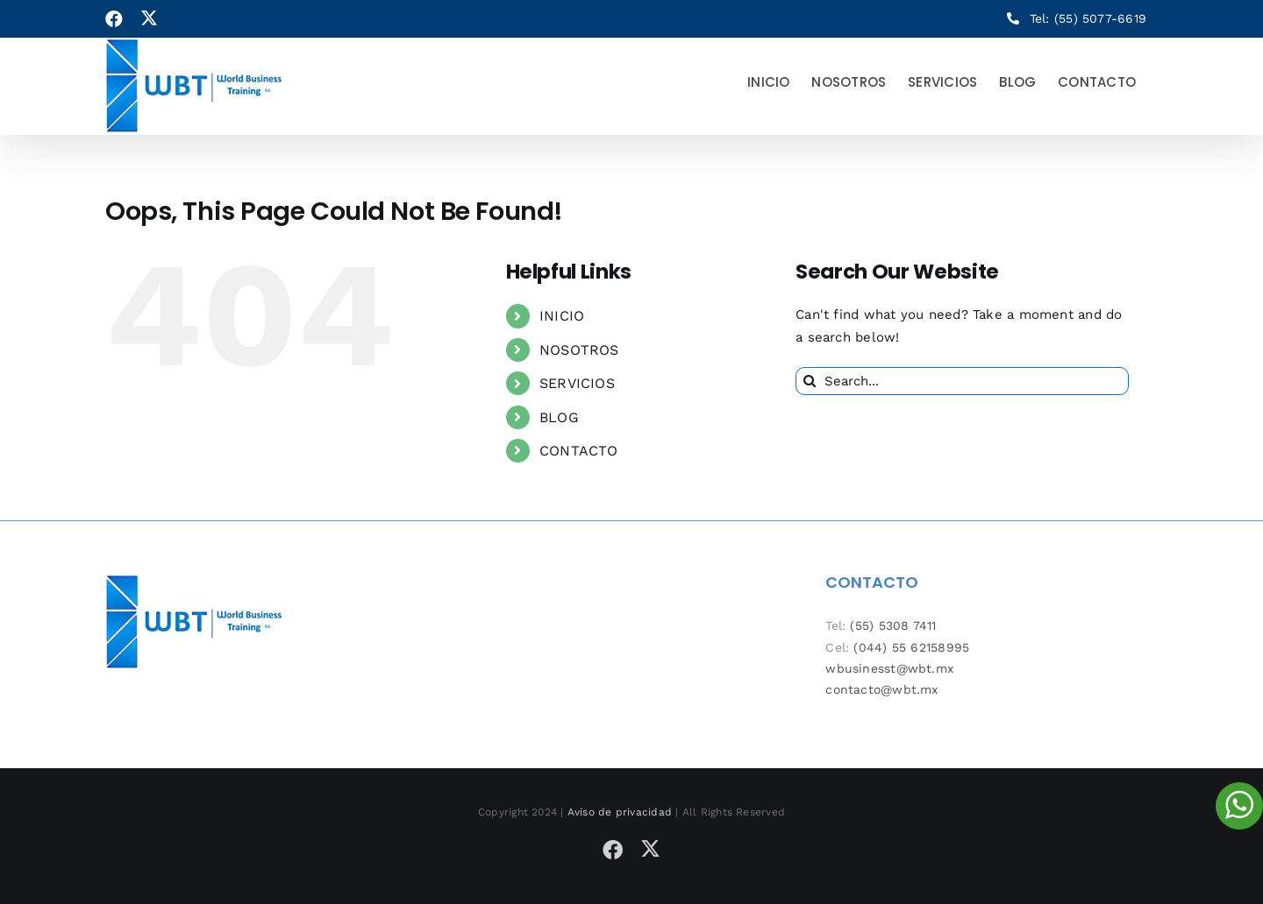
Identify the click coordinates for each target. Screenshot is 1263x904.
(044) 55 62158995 (911, 647)
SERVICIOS (577, 383)
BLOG (559, 417)
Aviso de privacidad (619, 812)
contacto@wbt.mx (881, 689)
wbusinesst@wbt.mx (889, 668)
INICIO (561, 315)
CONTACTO (578, 450)
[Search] (810, 381)
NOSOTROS (579, 350)
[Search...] (962, 381)
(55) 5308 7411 (893, 625)
